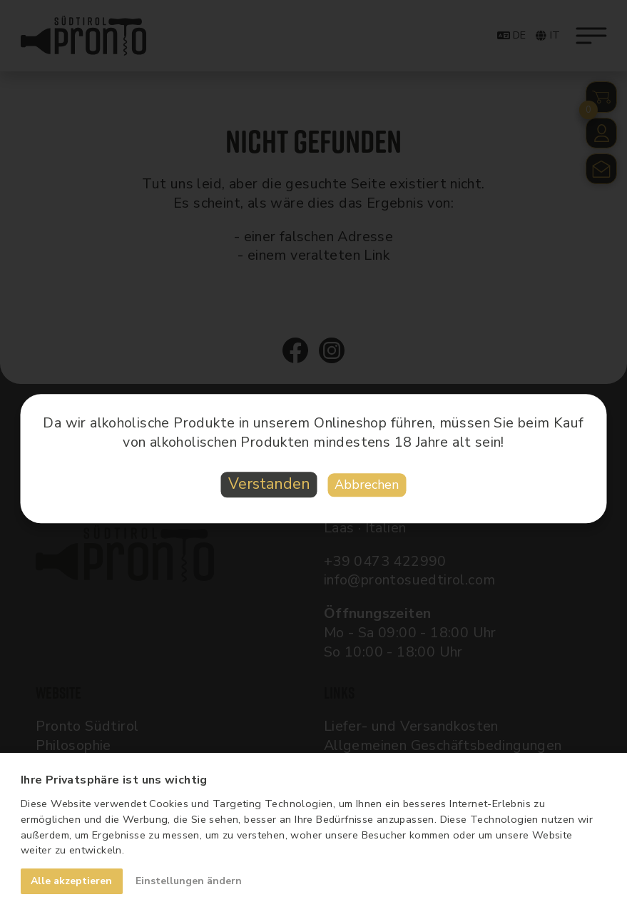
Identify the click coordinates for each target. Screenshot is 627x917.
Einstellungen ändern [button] (189, 881)
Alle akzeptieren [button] (71, 881)
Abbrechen (367, 485)
